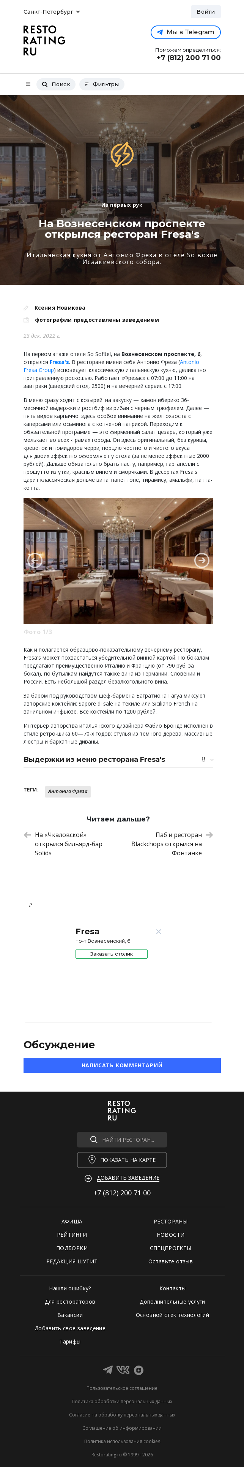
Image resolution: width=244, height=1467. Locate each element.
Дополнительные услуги (172, 1301)
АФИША (72, 1221)
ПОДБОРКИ (72, 1248)
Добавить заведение (128, 1177)
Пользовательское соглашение (122, 1388)
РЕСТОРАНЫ (170, 1221)
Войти (206, 11)
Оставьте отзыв (170, 1261)
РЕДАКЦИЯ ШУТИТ (72, 1261)
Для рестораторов (70, 1301)
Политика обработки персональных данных (122, 1401)
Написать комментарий (122, 1065)
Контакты (172, 1288)
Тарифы (69, 1341)
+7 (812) (122, 1192)
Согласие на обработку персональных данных (122, 1415)
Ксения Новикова (60, 307)
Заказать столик (111, 954)
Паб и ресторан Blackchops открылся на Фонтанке (172, 844)
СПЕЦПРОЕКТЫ (171, 1248)
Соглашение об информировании (122, 1428)
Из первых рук (121, 204)
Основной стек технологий (172, 1314)
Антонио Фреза (68, 791)
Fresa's (59, 362)
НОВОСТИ (170, 1234)
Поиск (56, 84)
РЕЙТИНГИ (72, 1234)
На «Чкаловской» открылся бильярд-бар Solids (63, 844)
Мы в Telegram (185, 32)
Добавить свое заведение (70, 1328)
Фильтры (102, 84)
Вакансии (70, 1314)
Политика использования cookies (122, 1441)
